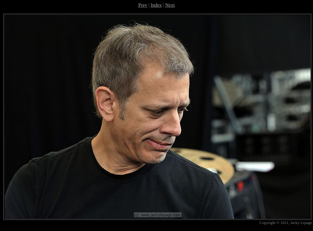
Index (156, 5)
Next (170, 5)
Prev (142, 5)
